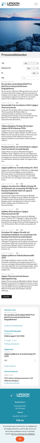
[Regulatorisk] (32, 68)
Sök (2, 78)
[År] (35, 73)
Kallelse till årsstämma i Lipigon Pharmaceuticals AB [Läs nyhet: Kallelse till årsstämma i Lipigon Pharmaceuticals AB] (14, 212)
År (2, 73)
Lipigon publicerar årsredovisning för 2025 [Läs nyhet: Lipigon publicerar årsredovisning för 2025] (19, 167)
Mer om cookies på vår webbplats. (23, 434)
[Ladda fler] (6, 296)
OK (20, 439)
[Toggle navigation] (36, 4)
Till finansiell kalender (11, 344)
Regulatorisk (6, 68)
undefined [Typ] (31, 63)
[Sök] (30, 78)
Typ (2, 63)
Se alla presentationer (12, 383)
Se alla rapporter (10, 366)
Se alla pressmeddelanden (13, 326)
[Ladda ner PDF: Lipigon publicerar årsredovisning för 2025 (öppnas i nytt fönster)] (35, 360)
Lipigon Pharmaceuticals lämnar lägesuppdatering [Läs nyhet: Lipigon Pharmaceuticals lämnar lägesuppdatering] (15, 277)
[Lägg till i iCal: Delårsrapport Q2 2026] (14, 340)
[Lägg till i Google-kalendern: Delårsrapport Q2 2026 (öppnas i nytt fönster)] (7, 340)
